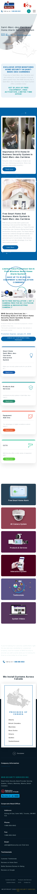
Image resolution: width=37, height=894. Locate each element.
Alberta (11, 720)
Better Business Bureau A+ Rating (12, 866)
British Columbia (15, 723)
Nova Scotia (13, 730)
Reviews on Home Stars (9, 862)
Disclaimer (18, 753)
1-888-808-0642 (10, 835)
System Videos (11, 882)
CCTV (19, 882)
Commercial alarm (10, 879)
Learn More (10, 247)
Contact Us (27, 882)
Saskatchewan (14, 741)
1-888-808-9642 (16, 11)
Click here (25, 845)
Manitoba (12, 727)
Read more (9, 169)
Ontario (11, 734)
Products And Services (25, 879)
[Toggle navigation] (34, 11)
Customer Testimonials (9, 858)
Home (3, 33)
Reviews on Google (8, 870)
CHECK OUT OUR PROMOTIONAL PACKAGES (18, 339)
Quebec (11, 737)
